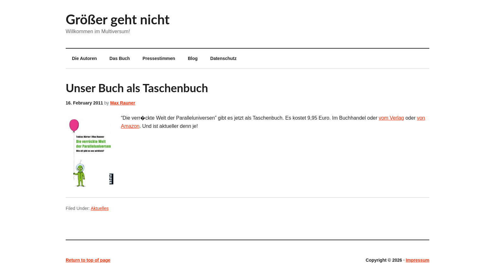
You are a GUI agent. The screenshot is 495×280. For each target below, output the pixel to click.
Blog (193, 58)
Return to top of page (88, 260)
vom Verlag (391, 118)
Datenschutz (223, 58)
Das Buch (120, 58)
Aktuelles (100, 208)
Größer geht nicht (118, 19)
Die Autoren (81, 58)
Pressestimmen (158, 58)
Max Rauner (122, 102)
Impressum (417, 260)
